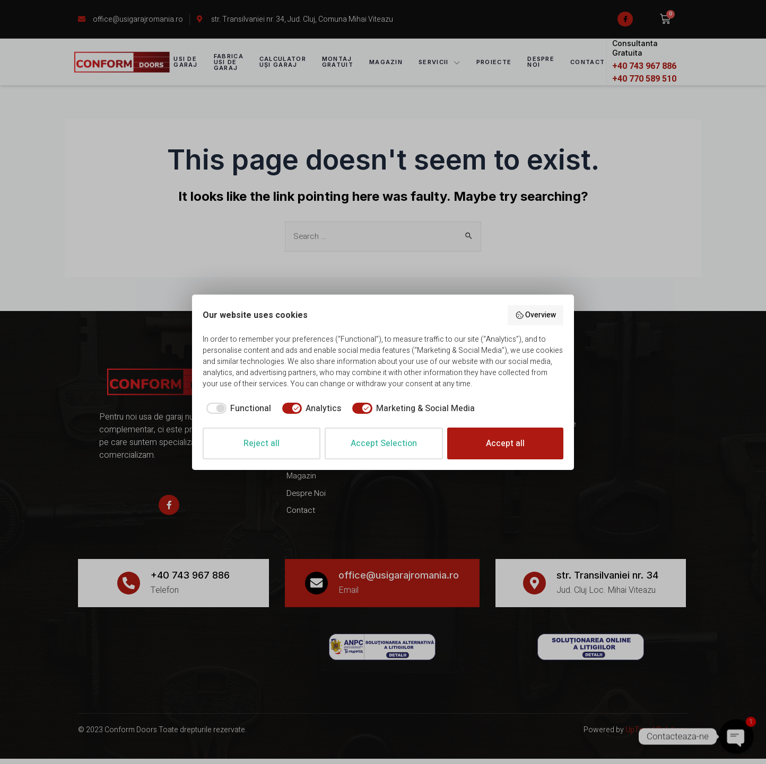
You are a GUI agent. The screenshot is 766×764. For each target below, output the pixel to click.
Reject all (261, 443)
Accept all (505, 443)
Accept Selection (384, 443)
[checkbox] (237, 408)
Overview (535, 315)
